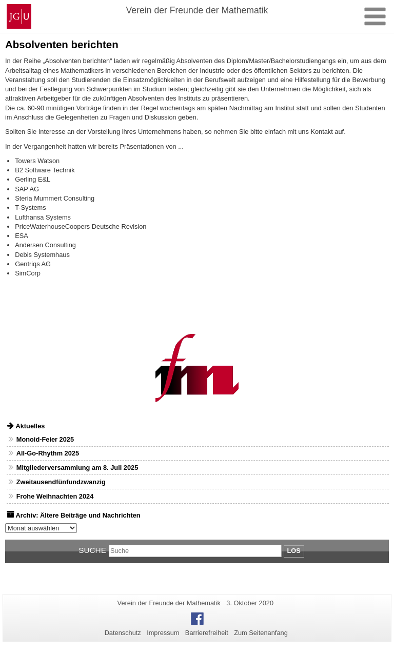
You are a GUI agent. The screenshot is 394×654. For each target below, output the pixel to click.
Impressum (163, 633)
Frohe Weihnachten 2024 (55, 496)
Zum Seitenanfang (261, 633)
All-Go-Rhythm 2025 (47, 453)
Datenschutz (123, 633)
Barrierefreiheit (206, 633)
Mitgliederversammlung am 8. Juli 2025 (77, 467)
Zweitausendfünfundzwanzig (61, 482)
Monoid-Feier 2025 (45, 439)
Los (294, 550)
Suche (92, 550)
